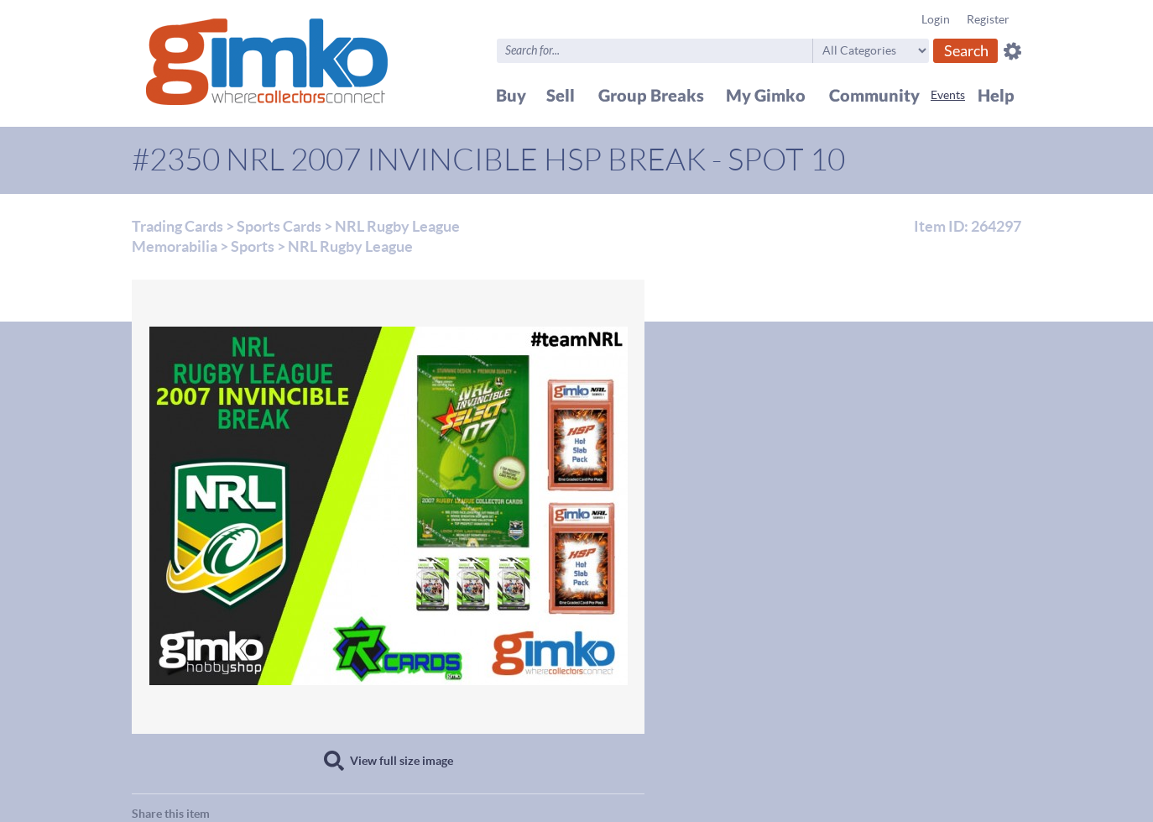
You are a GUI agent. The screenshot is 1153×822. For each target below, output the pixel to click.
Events (948, 95)
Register (988, 19)
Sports (252, 246)
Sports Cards (279, 226)
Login (935, 19)
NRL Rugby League (397, 226)
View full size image (401, 760)
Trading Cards (177, 226)
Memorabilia (174, 246)
